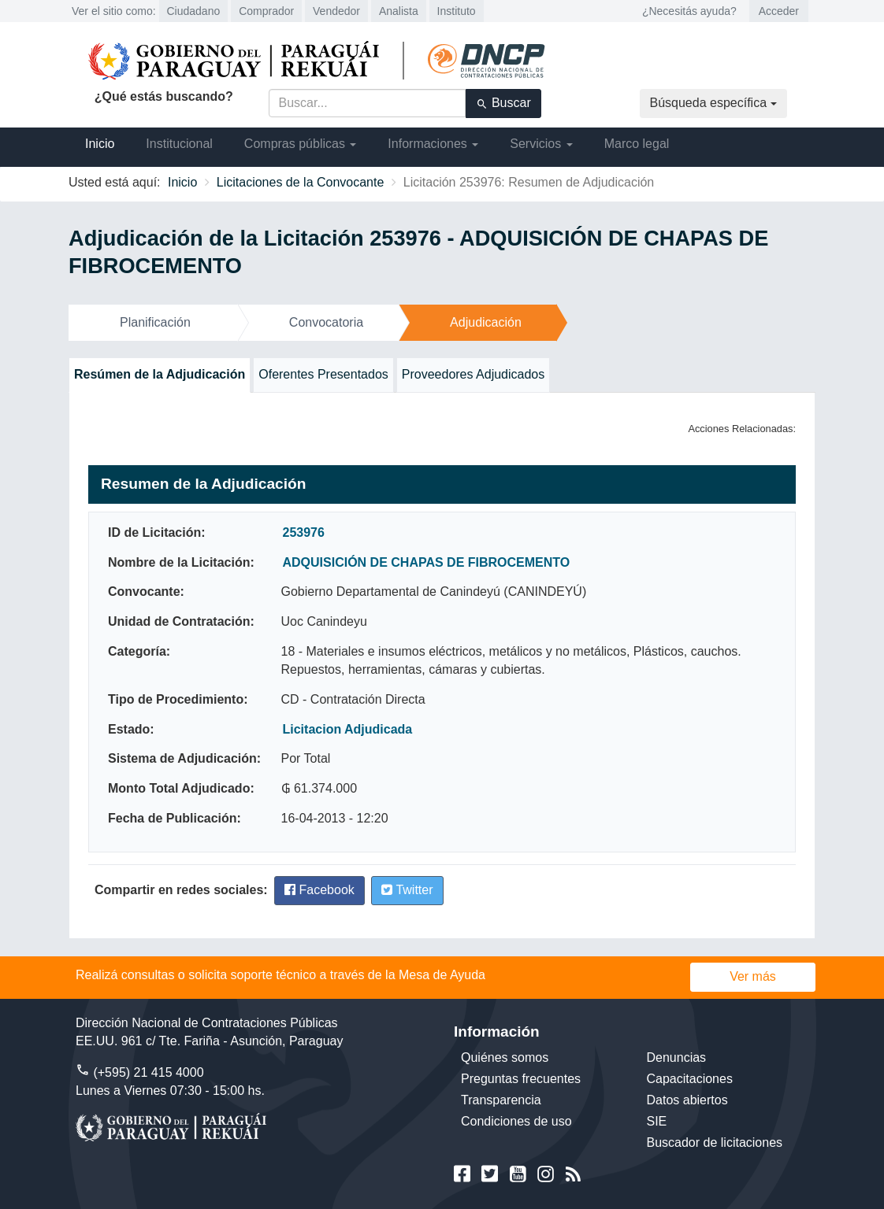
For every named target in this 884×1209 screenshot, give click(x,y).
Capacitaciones (690, 1078)
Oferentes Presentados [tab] (323, 374)
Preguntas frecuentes (521, 1078)
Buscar (503, 103)
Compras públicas (300, 143)
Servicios (541, 143)
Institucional (179, 143)
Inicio (99, 143)
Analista (398, 11)
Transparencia (501, 1100)
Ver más (753, 976)
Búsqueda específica (713, 102)
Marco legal (637, 143)
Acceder (779, 11)
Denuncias (677, 1057)
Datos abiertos (687, 1100)
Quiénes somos (504, 1057)
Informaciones (433, 143)
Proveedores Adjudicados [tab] (473, 374)
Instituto (456, 11)
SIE (657, 1121)
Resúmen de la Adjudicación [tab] (159, 374)
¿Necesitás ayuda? (689, 11)
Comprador (266, 11)
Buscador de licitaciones (715, 1142)
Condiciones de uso (516, 1121)
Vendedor (336, 11)
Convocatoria (326, 322)
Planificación (155, 322)
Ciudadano (194, 11)
